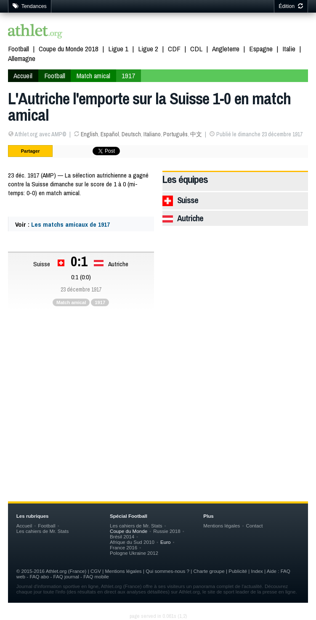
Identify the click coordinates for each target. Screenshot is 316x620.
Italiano (152, 134)
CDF (174, 48)
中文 (196, 134)
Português (175, 134)
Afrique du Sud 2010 (132, 542)
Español (110, 134)
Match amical (93, 75)
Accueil (22, 75)
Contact (254, 525)
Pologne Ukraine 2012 (134, 553)
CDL (196, 48)
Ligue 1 (118, 48)
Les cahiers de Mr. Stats (42, 531)
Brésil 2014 (122, 536)
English (89, 134)
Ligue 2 (148, 48)
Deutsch (131, 134)
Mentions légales (221, 525)
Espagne (261, 48)
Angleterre (225, 48)
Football (18, 48)
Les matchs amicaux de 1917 (70, 224)
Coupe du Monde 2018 (68, 48)
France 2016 (123, 547)
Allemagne (21, 58)
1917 (128, 75)
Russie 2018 (167, 531)
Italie (288, 48)
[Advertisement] (158, 383)
